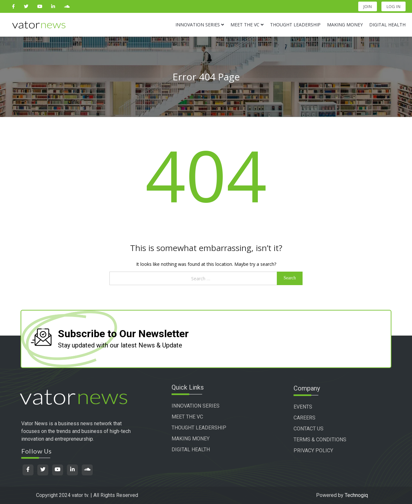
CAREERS (312, 418)
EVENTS (310, 407)
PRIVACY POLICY (320, 450)
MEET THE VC (196, 418)
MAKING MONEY (200, 440)
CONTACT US (316, 429)
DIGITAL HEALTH (200, 450)
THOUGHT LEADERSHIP (208, 429)
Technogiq (356, 495)
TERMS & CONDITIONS (327, 440)
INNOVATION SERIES (205, 407)
